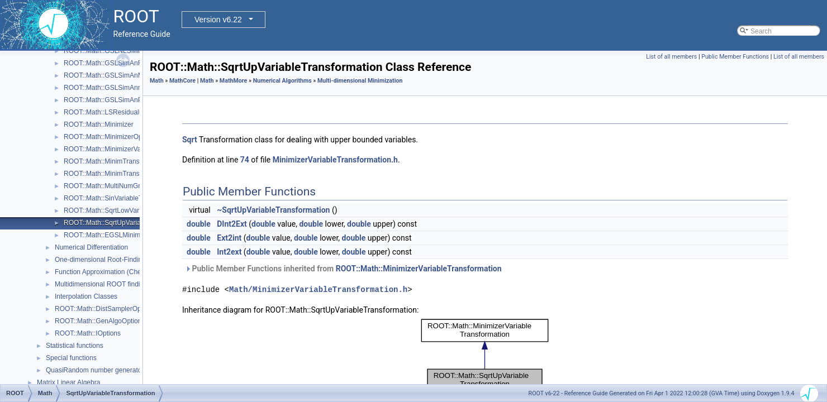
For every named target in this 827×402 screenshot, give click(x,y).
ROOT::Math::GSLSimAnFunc (108, 63)
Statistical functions (74, 346)
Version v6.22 (218, 19)
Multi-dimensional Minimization (360, 80)
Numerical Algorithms (282, 80)
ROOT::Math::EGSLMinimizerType (115, 235)
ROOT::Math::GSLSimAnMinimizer (115, 75)
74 (244, 159)
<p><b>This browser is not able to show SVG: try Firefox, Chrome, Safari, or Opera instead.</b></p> (485, 355)
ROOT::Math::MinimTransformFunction (121, 161)
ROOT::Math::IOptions (88, 333)
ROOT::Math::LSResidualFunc (109, 112)
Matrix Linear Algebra (68, 382)
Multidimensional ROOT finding (101, 284)
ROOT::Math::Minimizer (99, 124)
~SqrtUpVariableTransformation (273, 209)
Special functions (71, 358)
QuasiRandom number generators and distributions (122, 370)
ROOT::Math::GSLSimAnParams (112, 100)
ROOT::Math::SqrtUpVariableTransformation (129, 223)
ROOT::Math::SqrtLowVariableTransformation (131, 210)
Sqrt (189, 139)
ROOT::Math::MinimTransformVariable (120, 174)
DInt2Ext (232, 223)
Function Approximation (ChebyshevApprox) (120, 272)
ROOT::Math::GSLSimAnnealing (111, 88)
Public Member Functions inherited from (343, 268)
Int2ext (229, 251)
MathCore (182, 80)
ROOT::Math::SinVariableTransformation (123, 198)
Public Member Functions (735, 56)
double (199, 223)
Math (157, 80)
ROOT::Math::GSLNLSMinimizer (112, 51)
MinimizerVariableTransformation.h (335, 159)
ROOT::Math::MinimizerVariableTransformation (133, 149)
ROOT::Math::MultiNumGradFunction (119, 186)
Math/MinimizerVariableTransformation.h (318, 289)
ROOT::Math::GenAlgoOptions (100, 321)
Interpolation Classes (86, 296)
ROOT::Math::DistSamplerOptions (105, 309)
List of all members (671, 56)
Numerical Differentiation (91, 247)
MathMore (234, 80)
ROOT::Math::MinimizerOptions (110, 137)
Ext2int (229, 237)
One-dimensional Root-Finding (100, 260)
